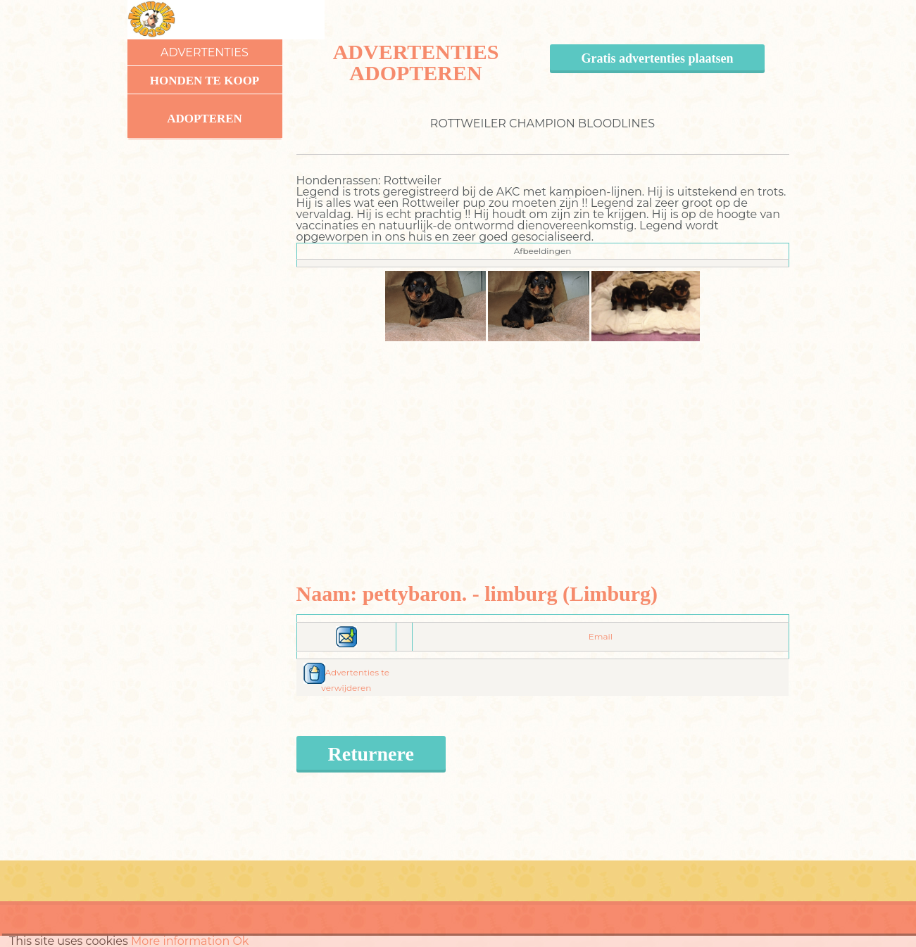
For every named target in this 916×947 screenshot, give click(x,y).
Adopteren (204, 118)
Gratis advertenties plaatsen (658, 58)
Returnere (371, 754)
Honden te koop (205, 80)
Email (601, 636)
